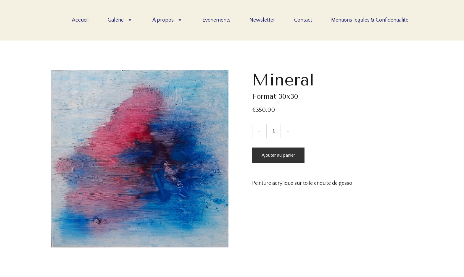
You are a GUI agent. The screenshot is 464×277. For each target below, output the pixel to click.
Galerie (116, 20)
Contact (303, 20)
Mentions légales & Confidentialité (369, 20)
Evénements (216, 20)
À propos (163, 20)
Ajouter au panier (278, 155)
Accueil (80, 20)
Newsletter (262, 20)
